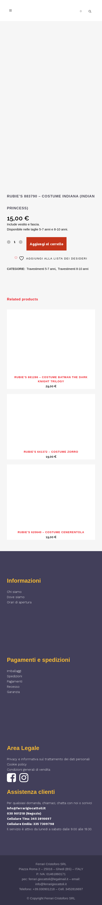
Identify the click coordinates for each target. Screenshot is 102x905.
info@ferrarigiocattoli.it (26, 808)
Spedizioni (14, 676)
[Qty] (14, 242)
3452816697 (74, 889)
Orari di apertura (19, 602)
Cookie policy (17, 764)
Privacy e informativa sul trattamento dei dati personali (48, 759)
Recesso (13, 687)
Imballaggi (14, 671)
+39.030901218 (44, 889)
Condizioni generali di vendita (28, 770)
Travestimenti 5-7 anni (41, 269)
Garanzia (13, 692)
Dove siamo (16, 597)
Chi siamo (14, 592)
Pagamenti (14, 681)
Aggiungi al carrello (46, 244)
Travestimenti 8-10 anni (73, 269)
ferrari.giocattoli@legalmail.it (48, 879)
